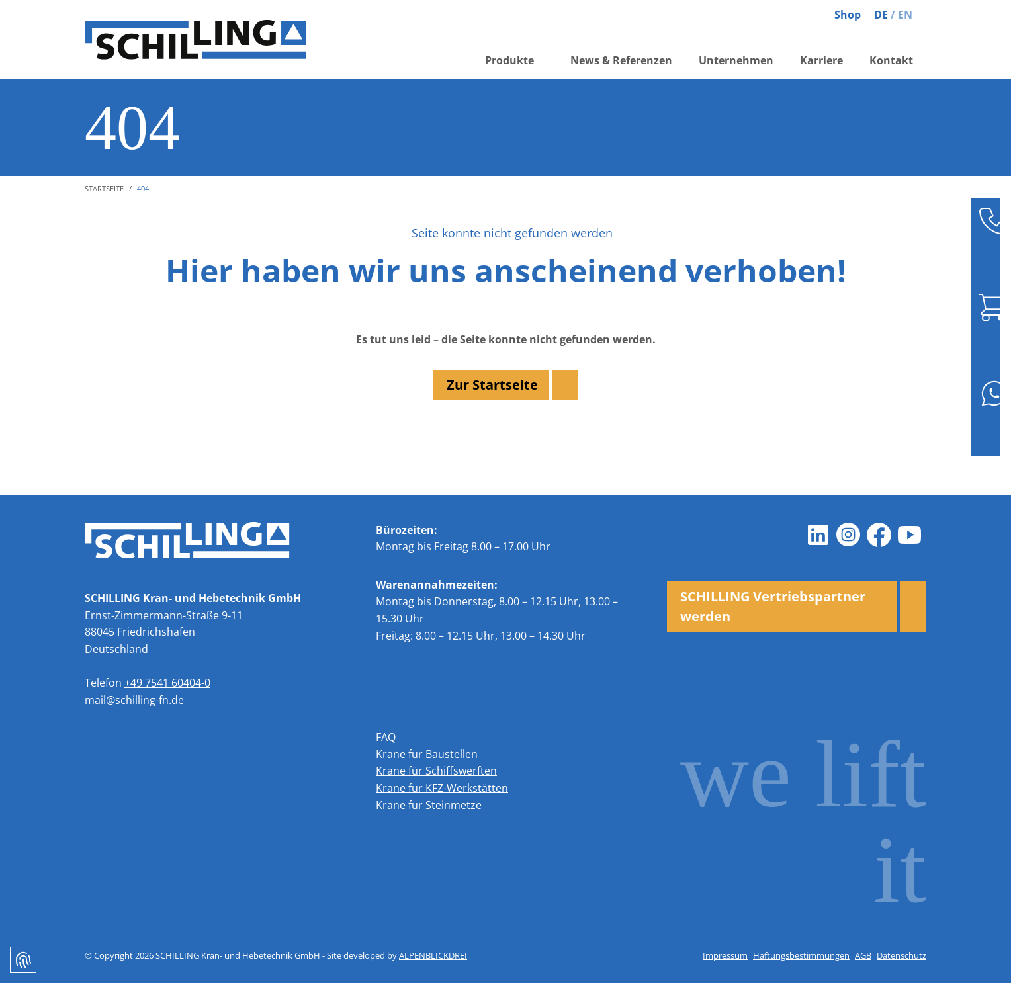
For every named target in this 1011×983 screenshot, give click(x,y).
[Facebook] (878, 535)
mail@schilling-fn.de (134, 700)
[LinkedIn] (818, 535)
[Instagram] (848, 535)
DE (881, 14)
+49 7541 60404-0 (167, 682)
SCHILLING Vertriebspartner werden (772, 606)
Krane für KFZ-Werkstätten (442, 788)
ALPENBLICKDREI (433, 955)
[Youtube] (909, 535)
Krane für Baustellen (427, 754)
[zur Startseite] (197, 40)
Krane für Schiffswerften (436, 770)
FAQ (386, 737)
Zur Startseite (492, 385)
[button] (514, 61)
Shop (847, 14)
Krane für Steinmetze (429, 805)
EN (905, 14)
